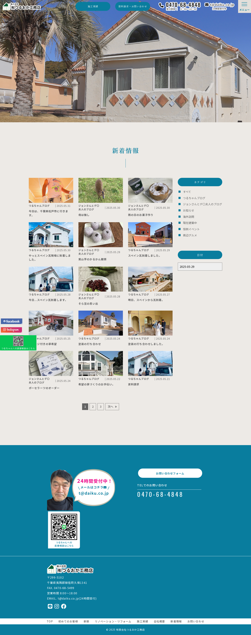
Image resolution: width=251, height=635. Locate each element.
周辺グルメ (189, 234)
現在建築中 (189, 222)
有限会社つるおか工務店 (130, 629)
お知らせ (188, 210)
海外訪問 (188, 215)
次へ (110, 406)
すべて (187, 191)
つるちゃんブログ (193, 197)
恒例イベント (191, 228)
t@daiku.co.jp (68, 598)
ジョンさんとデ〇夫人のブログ (201, 203)
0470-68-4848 (160, 498)
